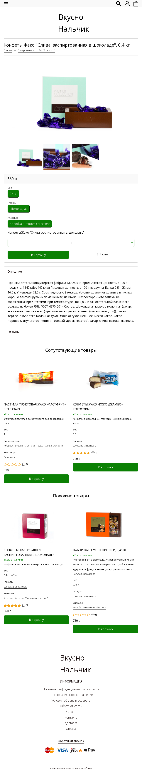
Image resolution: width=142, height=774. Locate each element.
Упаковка (13, 217)
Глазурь (12, 202)
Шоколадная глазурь (84, 445)
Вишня (19, 445)
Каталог (71, 712)
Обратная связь (71, 706)
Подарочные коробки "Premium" (36, 50)
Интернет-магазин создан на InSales (71, 768)
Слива (48, 445)
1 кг (6, 434)
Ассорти (58, 445)
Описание (15, 271)
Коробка (8, 598)
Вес (10, 187)
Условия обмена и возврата (71, 700)
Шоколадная (19, 209)
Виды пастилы (12, 441)
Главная (8, 50)
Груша (39, 445)
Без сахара (10, 452)
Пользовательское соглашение (71, 695)
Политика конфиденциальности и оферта (71, 689)
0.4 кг (13, 194)
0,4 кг (7, 575)
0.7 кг (14, 575)
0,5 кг (76, 434)
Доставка (71, 723)
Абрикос (8, 445)
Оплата (71, 729)
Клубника (29, 445)
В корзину (38, 255)
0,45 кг (76, 584)
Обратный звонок (71, 741)
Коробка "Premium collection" (30, 224)
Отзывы (13, 332)
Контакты (71, 717)
